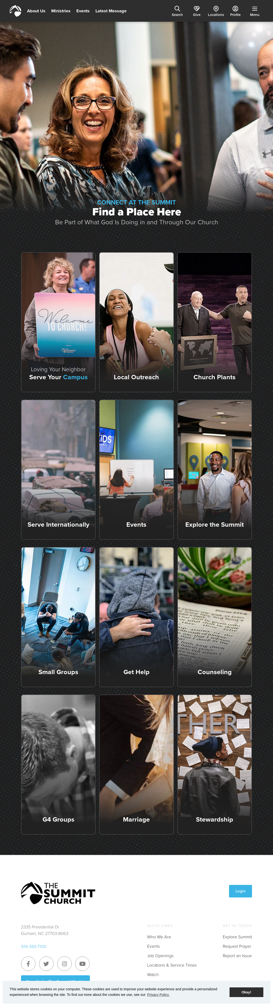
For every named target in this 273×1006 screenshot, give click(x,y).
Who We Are (159, 937)
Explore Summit (237, 937)
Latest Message (111, 11)
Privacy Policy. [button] (158, 995)
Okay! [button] (246, 992)
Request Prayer (237, 946)
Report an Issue (237, 956)
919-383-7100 (33, 946)
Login (241, 891)
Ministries (61, 11)
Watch (153, 974)
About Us (36, 11)
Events (83, 11)
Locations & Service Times (172, 965)
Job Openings (160, 956)
